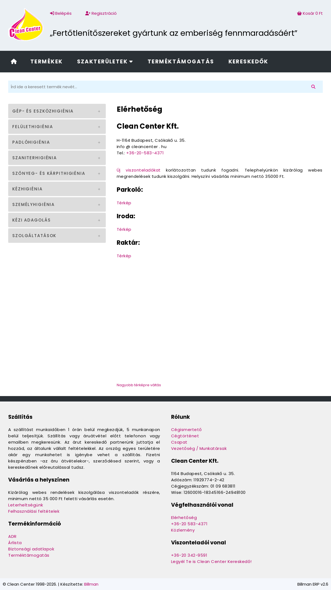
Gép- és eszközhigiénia (43, 111)
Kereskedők (248, 61)
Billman (91, 584)
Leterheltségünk (25, 505)
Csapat (179, 442)
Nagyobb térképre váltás (139, 385)
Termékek (46, 61)
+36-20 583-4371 (189, 524)
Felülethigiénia (32, 126)
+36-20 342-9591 (189, 555)
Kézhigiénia (27, 189)
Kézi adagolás (31, 220)
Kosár (310, 13)
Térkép (124, 203)
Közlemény (183, 530)
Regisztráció (101, 13)
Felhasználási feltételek (33, 511)
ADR (12, 536)
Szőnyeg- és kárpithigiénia (48, 173)
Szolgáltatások (34, 235)
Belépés (61, 13)
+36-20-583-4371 (145, 153)
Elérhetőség (184, 517)
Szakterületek (105, 61)
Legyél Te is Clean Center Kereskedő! (211, 561)
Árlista (15, 542)
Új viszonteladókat (139, 170)
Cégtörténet (185, 436)
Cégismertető (186, 429)
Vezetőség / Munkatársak (199, 448)
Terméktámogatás (181, 61)
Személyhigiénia (33, 204)
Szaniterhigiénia (34, 158)
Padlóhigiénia (31, 142)
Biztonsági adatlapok (31, 549)
